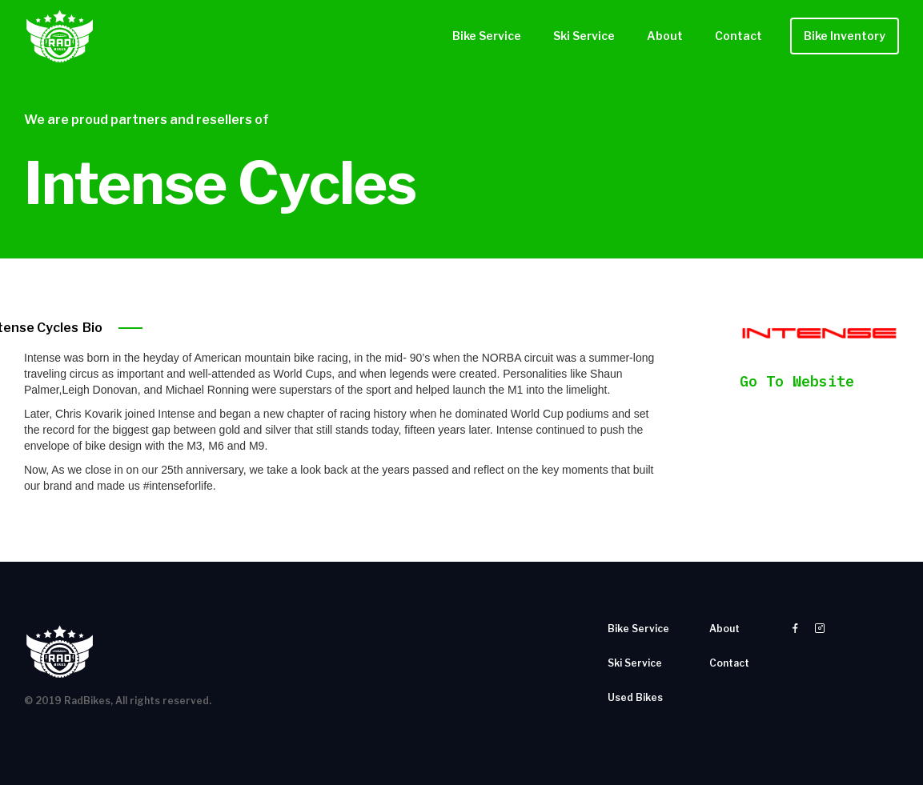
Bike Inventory (844, 35)
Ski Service (584, 35)
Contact (738, 35)
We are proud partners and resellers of (146, 119)
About (665, 35)
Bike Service (486, 35)
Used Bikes (635, 697)
